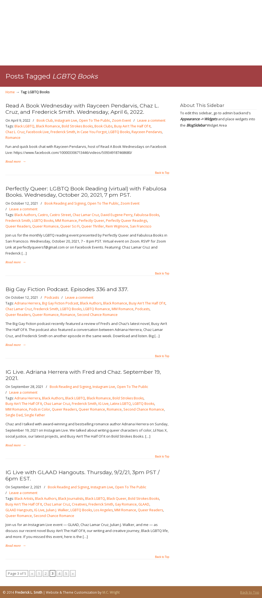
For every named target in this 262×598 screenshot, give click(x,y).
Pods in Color (39, 409)
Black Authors (25, 215)
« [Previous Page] (32, 573)
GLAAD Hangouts (18, 510)
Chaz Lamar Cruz (86, 215)
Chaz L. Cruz (15, 132)
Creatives (79, 504)
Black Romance (48, 126)
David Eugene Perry (116, 215)
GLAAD (143, 504)
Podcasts (51, 297)
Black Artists (23, 498)
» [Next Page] (73, 573)
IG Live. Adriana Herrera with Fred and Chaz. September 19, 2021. (83, 375)
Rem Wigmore (117, 226)
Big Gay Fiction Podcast (60, 303)
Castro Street (60, 215)
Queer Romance (45, 226)
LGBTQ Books (119, 132)
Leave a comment (151, 120)
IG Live (103, 403)
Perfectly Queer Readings (126, 220)
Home (10, 92)
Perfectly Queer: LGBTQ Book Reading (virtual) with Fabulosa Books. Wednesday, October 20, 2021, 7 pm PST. (85, 191)
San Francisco (140, 226)
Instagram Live (66, 120)
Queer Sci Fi (70, 226)
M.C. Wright (111, 592)
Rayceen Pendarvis (147, 132)
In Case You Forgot (92, 132)
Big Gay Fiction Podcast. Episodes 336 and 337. (66, 289)
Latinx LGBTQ (120, 403)
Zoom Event (121, 120)
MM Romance (66, 220)
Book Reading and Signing (65, 203)
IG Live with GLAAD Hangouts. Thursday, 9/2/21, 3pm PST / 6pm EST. (82, 475)
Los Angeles (103, 510)
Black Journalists (71, 498)
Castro (43, 215)
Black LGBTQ (24, 126)
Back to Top (162, 173)
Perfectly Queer (91, 220)
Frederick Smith (62, 132)
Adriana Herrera (27, 303)
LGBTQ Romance (96, 309)
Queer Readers (18, 226)
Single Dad (14, 415)
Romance (12, 137)
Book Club (45, 120)
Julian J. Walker (57, 510)
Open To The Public (94, 120)
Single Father (34, 415)
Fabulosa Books (146, 215)
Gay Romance (126, 504)
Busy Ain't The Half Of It (132, 126)
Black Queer (116, 498)
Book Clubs (103, 126)
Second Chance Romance (97, 314)
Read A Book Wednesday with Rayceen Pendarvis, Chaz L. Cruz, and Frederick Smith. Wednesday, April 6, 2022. (82, 108)
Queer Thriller (92, 226)
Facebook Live (37, 132)
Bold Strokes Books (77, 126)
